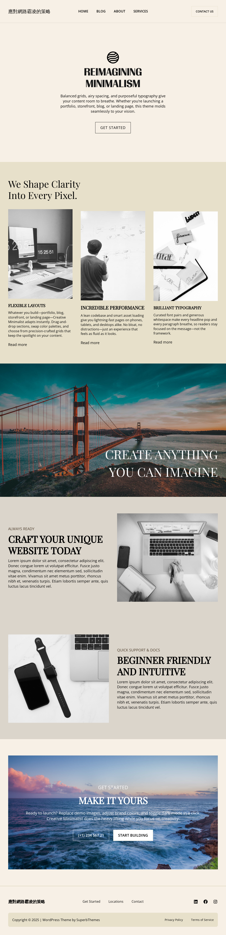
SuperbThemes (88, 920)
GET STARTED (113, 127)
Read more (17, 344)
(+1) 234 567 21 (91, 835)
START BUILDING (133, 835)
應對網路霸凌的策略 (29, 11)
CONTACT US (205, 11)
